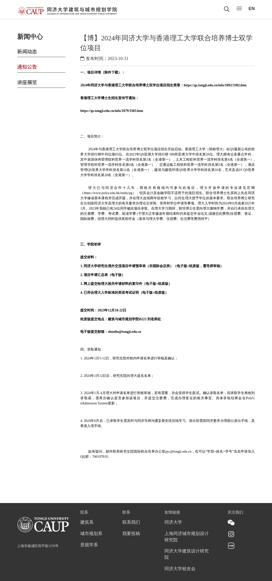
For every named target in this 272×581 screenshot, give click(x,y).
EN (252, 8)
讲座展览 (27, 82)
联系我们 (131, 522)
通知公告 (27, 66)
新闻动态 (27, 51)
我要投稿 (131, 533)
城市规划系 (91, 533)
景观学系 (89, 545)
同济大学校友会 (179, 568)
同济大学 (173, 522)
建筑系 (87, 522)
